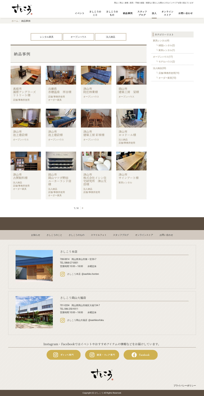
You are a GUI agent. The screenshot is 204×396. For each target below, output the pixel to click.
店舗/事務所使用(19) (169, 73)
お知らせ (35, 235)
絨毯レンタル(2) (167, 45)
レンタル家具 (46, 37)
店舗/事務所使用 (21, 100)
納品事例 (128, 13)
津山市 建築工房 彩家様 (94, 133)
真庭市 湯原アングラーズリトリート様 (24, 91)
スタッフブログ (142, 13)
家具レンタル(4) (161, 40)
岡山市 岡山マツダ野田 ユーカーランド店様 (59, 179)
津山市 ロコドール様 (130, 133)
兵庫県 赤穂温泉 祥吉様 (59, 90)
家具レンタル (125, 182)
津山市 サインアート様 (130, 176)
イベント (79, 13)
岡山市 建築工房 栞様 (130, 90)
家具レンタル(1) (167, 50)
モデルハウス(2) (167, 61)
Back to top (102, 223)
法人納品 (110, 37)
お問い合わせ (185, 13)
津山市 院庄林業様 (94, 90)
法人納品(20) (159, 68)
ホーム (15, 21)
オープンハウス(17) (163, 56)
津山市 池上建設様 (24, 133)
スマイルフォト (99, 235)
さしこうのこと (95, 13)
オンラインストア (167, 13)
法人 (154, 13)
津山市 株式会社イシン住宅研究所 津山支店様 (94, 179)
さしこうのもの (112, 13)
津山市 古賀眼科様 (24, 176)
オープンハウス (78, 37)
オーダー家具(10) (167, 78)
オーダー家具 (55, 100)
